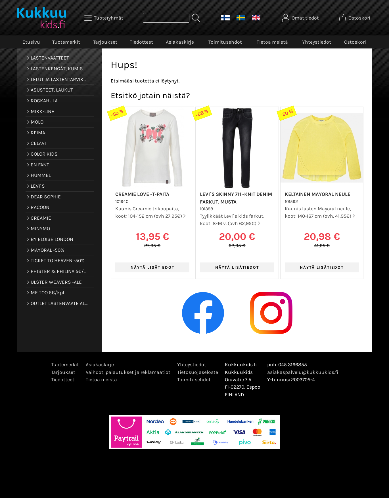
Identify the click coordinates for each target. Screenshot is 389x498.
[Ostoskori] (355, 18)
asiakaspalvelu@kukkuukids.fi (302, 372)
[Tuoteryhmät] (104, 18)
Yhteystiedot (316, 42)
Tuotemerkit (66, 42)
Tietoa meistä (272, 42)
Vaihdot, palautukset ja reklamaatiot (128, 372)
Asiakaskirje (180, 42)
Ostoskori (355, 42)
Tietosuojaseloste (197, 372)
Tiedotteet (141, 42)
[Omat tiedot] (301, 18)
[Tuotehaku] (166, 18)
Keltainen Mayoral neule (317, 194)
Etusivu (31, 42)
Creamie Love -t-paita (142, 194)
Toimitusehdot (225, 42)
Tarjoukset (105, 42)
